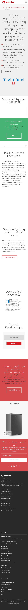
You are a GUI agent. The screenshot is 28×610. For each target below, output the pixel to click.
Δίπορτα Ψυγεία (5, 558)
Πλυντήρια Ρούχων (5, 570)
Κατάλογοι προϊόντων (6, 589)
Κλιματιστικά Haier (5, 501)
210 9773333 (19, 485)
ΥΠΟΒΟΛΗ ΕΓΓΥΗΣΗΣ (9, 257)
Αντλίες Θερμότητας (6, 536)
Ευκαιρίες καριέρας (6, 498)
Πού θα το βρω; (9, 71)
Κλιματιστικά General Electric (8, 508)
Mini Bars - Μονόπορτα (6, 553)
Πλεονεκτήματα (7, 147)
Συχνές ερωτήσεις (5, 584)
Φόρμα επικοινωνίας (6, 496)
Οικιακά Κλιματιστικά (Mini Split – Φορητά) (11, 539)
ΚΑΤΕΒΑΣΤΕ (14, 389)
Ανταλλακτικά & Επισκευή (7, 582)
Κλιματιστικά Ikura (5, 505)
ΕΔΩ (14, 135)
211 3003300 (19, 483)
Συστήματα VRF (5, 546)
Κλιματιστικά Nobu (5, 503)
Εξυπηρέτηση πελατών (6, 493)
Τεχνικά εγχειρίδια (5, 587)
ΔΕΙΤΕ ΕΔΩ (14, 343)
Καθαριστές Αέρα (5, 551)
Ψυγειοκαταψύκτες (5, 560)
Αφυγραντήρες (4, 548)
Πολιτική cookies (22, 601)
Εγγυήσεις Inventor (5, 591)
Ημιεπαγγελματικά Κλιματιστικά (9, 543)
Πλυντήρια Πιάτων (5, 572)
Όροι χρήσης (22, 599)
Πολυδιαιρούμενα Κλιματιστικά (8, 541)
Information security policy (14, 603)
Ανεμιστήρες (4, 565)
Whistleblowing (14, 601)
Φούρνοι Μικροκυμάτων (7, 567)
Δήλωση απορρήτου (5, 601)
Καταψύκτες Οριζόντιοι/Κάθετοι (9, 563)
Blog (2, 594)
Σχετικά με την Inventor (6, 489)
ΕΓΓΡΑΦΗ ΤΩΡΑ (14, 460)
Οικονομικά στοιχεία (6, 491)
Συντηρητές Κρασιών (6, 555)
